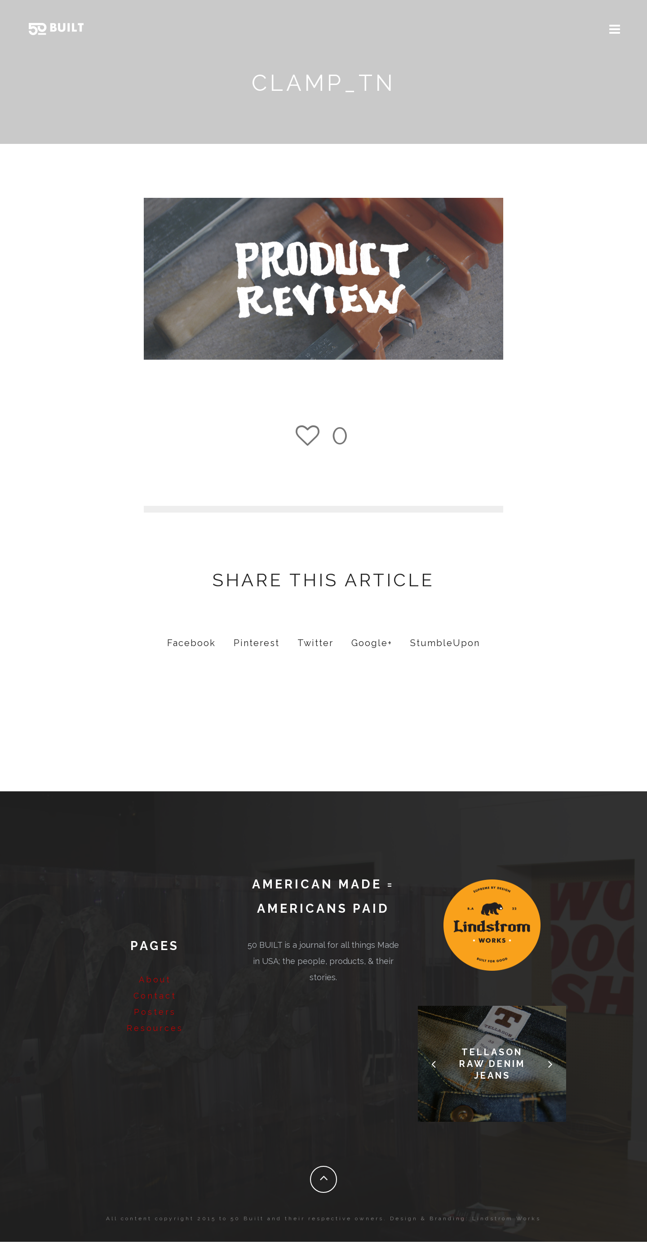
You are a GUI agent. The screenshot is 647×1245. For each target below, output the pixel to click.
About (155, 982)
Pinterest (256, 646)
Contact (155, 999)
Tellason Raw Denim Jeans (492, 1067)
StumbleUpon (445, 646)
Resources (155, 1031)
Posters (155, 1015)
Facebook (191, 646)
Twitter (315, 646)
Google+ (371, 646)
